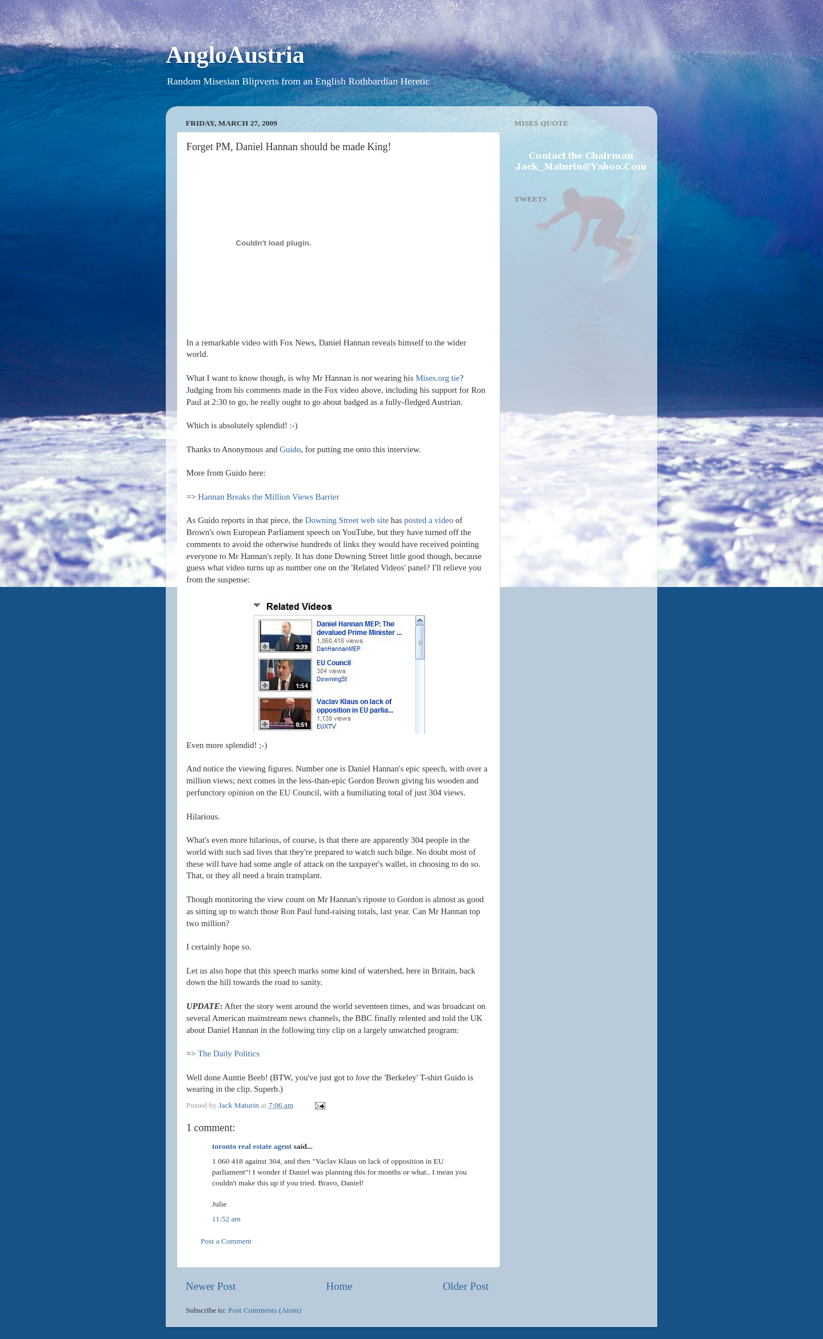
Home (339, 1286)
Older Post (466, 1286)
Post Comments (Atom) (264, 1310)
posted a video (428, 520)
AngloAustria (235, 55)
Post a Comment (226, 1241)
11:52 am (226, 1219)
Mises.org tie (438, 378)
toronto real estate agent (251, 1146)
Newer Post (211, 1286)
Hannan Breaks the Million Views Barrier (268, 496)
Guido (290, 449)
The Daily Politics (228, 1053)
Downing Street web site (347, 520)
